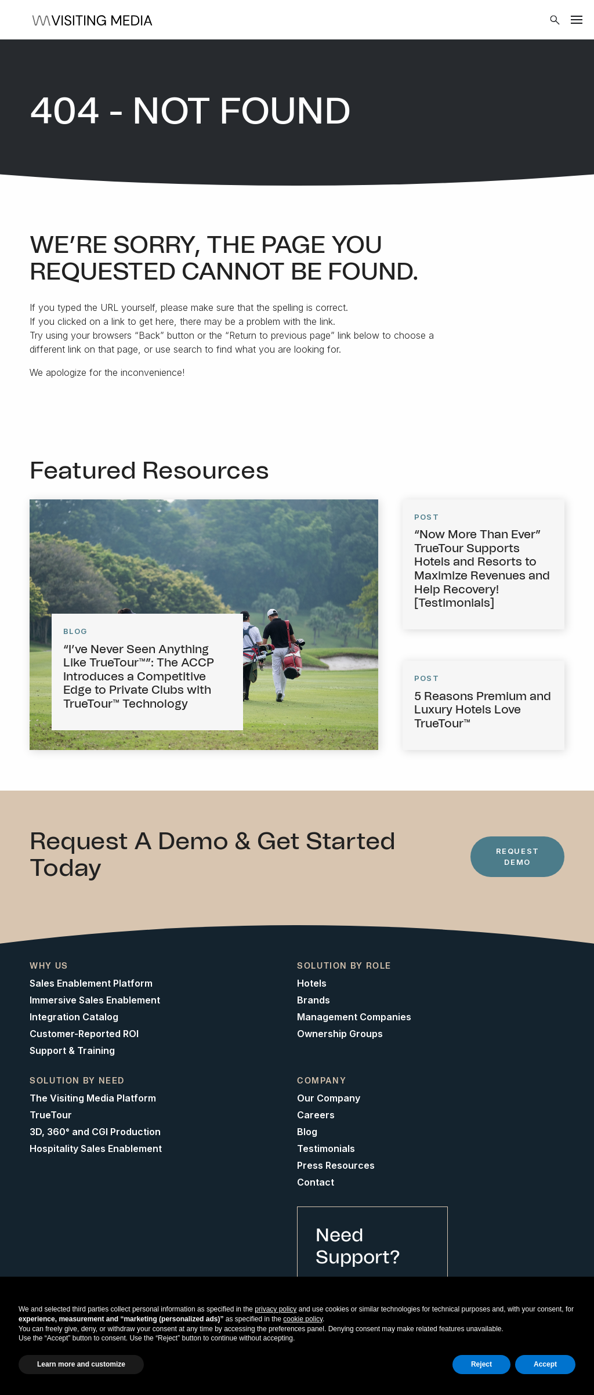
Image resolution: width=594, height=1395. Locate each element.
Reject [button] (481, 1364)
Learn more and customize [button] (81, 1364)
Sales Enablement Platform (91, 983)
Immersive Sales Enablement (95, 1000)
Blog (307, 1131)
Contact (315, 1182)
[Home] (95, 19)
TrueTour (51, 1115)
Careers (316, 1115)
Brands (313, 1000)
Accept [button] (545, 1364)
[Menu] (576, 19)
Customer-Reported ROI (84, 1033)
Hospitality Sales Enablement (96, 1148)
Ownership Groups (340, 1033)
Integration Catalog (74, 1017)
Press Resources (336, 1165)
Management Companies (354, 1017)
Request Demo (517, 856)
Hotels (312, 983)
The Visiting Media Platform (93, 1098)
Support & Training (72, 1050)
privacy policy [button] (275, 1309)
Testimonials (326, 1148)
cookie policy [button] (303, 1319)
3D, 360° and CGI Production (95, 1131)
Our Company (328, 1098)
